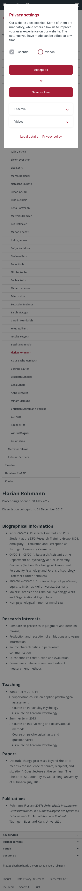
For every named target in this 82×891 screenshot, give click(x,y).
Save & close (41, 92)
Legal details (29, 136)
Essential (22, 52)
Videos (50, 52)
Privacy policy (52, 136)
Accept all (41, 70)
